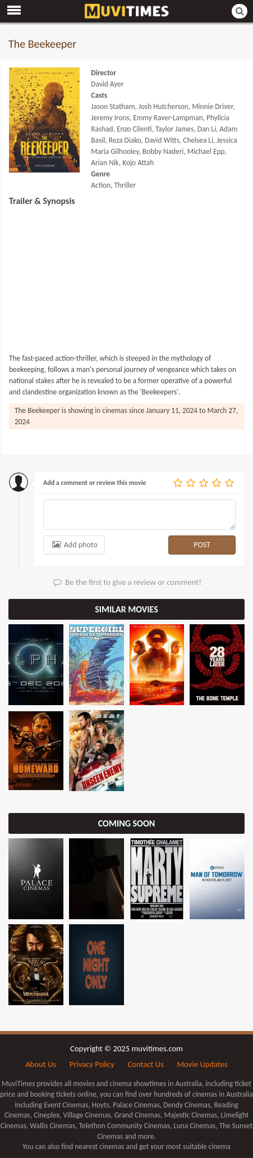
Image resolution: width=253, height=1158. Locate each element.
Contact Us (146, 1064)
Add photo (74, 545)
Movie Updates (202, 1064)
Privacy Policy (92, 1064)
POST (202, 545)
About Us (40, 1064)
